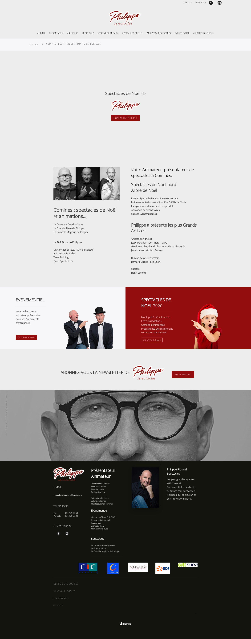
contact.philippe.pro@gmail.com (67, 495)
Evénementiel (182, 33)
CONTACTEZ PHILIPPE (125, 117)
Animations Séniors (203, 33)
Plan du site (60, 598)
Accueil (41, 33)
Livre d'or (200, 3)
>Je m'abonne (183, 374)
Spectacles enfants (108, 33)
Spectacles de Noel (132, 33)
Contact (187, 3)
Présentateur (56, 33)
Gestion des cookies (65, 584)
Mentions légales (64, 591)
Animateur (72, 33)
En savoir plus (26, 337)
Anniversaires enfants (159, 33)
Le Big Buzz (88, 33)
